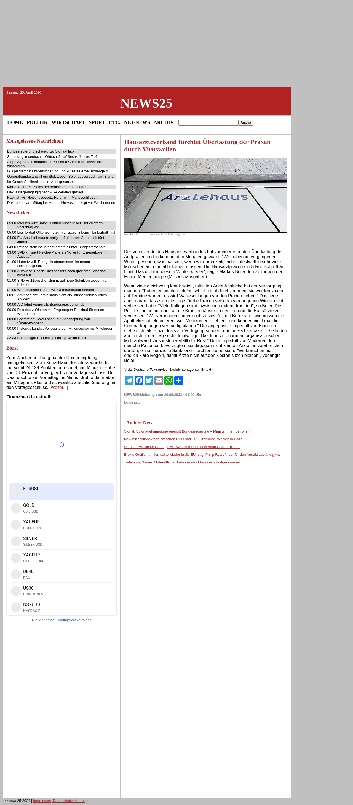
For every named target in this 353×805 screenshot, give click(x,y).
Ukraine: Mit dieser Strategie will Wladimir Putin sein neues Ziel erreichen (182, 447)
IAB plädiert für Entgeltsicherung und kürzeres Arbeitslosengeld (57, 171)
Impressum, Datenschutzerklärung (60, 801)
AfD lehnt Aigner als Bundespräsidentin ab (51, 304)
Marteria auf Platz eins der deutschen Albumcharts (47, 187)
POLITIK (37, 122)
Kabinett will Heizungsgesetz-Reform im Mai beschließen (52, 197)
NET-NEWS (137, 122)
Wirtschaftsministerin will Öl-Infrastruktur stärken (55, 290)
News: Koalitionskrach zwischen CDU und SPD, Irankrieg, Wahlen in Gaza (183, 439)
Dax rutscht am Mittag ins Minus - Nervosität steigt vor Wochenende (61, 203)
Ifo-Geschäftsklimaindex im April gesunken (41, 182)
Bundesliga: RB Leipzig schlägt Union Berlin (52, 338)
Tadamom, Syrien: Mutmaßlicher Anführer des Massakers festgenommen (182, 462)
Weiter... (59, 387)
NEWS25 (146, 103)
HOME (15, 122)
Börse (12, 348)
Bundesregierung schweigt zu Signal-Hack (40, 151)
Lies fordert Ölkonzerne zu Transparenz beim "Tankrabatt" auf (66, 232)
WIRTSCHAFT (68, 122)
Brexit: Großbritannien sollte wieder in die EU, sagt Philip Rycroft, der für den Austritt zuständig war (202, 454)
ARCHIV (164, 122)
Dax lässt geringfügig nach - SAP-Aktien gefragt (45, 192)
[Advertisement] (176, 43)
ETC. (115, 122)
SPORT (97, 122)
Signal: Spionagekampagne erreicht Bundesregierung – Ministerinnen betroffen (187, 431)
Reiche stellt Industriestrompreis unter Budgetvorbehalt (61, 247)
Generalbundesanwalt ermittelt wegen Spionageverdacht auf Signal (60, 176)
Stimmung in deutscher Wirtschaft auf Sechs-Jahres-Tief (52, 156)
